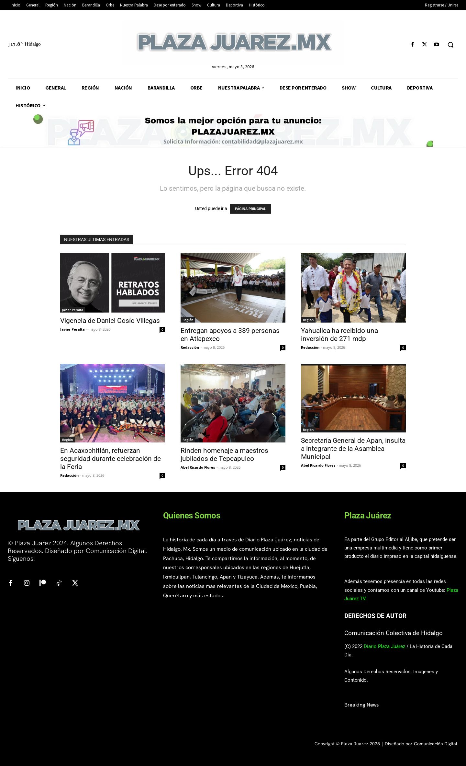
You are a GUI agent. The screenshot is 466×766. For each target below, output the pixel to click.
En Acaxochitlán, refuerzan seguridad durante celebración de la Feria (110, 459)
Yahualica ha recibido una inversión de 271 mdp (339, 335)
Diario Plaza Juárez (384, 646)
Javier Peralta (72, 309)
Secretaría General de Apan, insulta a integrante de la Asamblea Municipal (353, 449)
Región (188, 319)
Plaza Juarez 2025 (360, 744)
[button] (450, 44)
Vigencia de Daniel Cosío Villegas (110, 320)
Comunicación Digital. (436, 744)
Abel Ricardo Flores (198, 467)
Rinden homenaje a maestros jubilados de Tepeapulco (224, 455)
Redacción (190, 347)
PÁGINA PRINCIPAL (250, 209)
